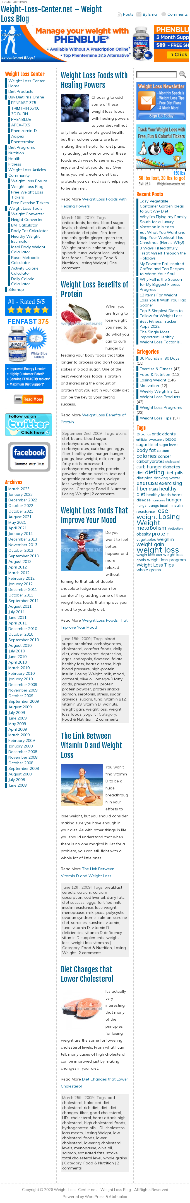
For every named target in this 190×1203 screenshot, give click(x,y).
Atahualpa (118, 1196)
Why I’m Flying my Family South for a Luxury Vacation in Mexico (163, 221)
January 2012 (20, 583)
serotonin (86, 694)
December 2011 (22, 589)
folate (117, 658)
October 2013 (20, 550)
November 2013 (22, 544)
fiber (66, 453)
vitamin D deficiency (103, 932)
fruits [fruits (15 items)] (153, 489)
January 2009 (20, 746)
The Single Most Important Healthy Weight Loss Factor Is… (161, 337)
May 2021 (17, 522)
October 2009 (20, 695)
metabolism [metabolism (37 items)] (151, 527)
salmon (99, 247)
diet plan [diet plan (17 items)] (144, 477)
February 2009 (21, 740)
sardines (79, 922)
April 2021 (17, 527)
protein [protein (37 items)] (161, 533)
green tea (113, 237)
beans (76, 438)
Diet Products (20, 91)
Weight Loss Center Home (26, 83)
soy (111, 247)
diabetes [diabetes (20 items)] (171, 467)
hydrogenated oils (79, 1127)
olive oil (86, 678)
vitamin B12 (115, 699)
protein (84, 247)
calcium (84, 892)
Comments (177, 14)
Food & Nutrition (77, 719)
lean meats (72, 1132)
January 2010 (20, 678)
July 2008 (16, 779)
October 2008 (20, 762)
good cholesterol (105, 1112)
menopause (73, 912)
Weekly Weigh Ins (156, 391)
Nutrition (16, 152)
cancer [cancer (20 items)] (164, 456)
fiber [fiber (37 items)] (142, 488)
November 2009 (22, 690)
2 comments (103, 493)
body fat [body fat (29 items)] (146, 450)
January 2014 (20, 533)
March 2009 (19, 734)
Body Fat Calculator (29, 230)
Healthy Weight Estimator (25, 239)
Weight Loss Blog (27, 186)
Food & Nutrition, (111, 488)
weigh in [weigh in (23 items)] (165, 539)
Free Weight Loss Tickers (27, 195)
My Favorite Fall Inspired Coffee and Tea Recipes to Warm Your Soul (162, 268)
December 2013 (22, 539)
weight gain (73, 709)
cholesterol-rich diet (80, 1107)
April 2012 (17, 567)
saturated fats (91, 1152)
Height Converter (27, 219)
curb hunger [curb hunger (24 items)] (149, 467)
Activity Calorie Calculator (25, 271)
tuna (82, 252)
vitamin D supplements (83, 937)
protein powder (76, 689)
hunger (102, 453)
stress (102, 694)
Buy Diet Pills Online (26, 97)
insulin (67, 673)
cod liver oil (94, 897)
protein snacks (106, 689)
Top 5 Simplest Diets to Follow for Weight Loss (161, 313)
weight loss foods (87, 483)
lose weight (100, 242)
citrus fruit (105, 227)
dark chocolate (85, 653)
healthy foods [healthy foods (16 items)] (158, 494)
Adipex (17, 136)
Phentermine (22, 141)
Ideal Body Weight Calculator (28, 249)
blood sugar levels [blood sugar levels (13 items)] (163, 445)
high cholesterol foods (104, 1122)
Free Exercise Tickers (30, 202)
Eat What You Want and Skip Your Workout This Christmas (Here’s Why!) (163, 237)
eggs (119, 448)
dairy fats (115, 897)
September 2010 (23, 639)
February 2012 (21, 578)
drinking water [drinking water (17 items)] (167, 477)
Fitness (14, 164)
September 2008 (23, 768)
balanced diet (96, 1102)
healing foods (75, 242)
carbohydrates (75, 443)
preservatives (86, 684)
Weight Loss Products (160, 396)
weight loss (99, 252)
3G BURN (19, 113)
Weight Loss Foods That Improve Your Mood (94, 515)
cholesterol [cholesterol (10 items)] (172, 462)
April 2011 (17, 623)
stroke (112, 1152)
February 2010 (21, 673)
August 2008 (20, 774)
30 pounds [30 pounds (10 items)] (143, 434)
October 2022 (20, 505)
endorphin (82, 658)
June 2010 (17, 656)
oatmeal (70, 678)
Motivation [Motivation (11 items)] (175, 528)
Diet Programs (21, 147)
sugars (86, 699)
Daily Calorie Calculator (22, 281)
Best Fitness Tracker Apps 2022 (158, 324)
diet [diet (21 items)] (140, 472)
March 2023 (19, 488)
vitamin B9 (71, 704)
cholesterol (84, 227)
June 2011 (17, 617)
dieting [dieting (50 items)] (154, 472)
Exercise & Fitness (156, 368)
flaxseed (102, 658)
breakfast (83, 643)
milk (102, 458)
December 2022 (22, 500)
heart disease (98, 663)
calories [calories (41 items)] (146, 455)
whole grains (115, 1157)
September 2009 (23, 701)
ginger (96, 237)
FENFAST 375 (23, 102)
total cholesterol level (81, 1157)
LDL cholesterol (112, 1127)
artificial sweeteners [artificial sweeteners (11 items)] (150, 440)
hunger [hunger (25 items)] (173, 500)
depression (111, 653)
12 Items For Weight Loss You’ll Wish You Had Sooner (163, 300)
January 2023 (20, 494)
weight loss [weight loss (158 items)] (157, 549)
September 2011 (23, 600)
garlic (84, 237)
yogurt (89, 714)
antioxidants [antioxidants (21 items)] (164, 434)
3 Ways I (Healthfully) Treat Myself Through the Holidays (163, 253)
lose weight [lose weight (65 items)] (152, 513)
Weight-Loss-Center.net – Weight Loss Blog (51, 14)
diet (103, 1107)
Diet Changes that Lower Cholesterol (87, 974)
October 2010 (20, 634)
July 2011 (16, 611)
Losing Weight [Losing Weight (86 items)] (158, 519)
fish (103, 232)
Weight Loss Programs (161, 407)
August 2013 (20, 561)
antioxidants (73, 222)
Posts (128, 14)
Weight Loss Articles (27, 169)
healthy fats (73, 663)
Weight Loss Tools (25, 208)
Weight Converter (27, 213)
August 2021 (20, 516)
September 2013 (23, 555)
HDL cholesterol (76, 1117)
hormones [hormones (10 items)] (158, 500)
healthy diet (83, 453)
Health (14, 158)
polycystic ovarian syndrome (93, 915)
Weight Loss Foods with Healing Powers (94, 80)
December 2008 (22, 751)
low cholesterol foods (91, 1135)
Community (19, 175)
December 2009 (22, 684)
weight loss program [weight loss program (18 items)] (166, 559)
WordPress (95, 1196)
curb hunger (102, 448)
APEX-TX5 (20, 125)
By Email (150, 14)
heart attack (104, 1117)
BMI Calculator (24, 225)
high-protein (103, 668)
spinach (69, 252)
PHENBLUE (21, 119)
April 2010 (17, 662)
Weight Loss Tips (156, 418)
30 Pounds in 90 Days (159, 358)
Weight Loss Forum (29, 180)
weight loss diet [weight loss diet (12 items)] (149, 555)
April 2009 (17, 729)
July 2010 (16, 651)
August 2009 (20, 706)
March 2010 (19, 667)
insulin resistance (77, 907)
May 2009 (17, 723)
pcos (99, 912)
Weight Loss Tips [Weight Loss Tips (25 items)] (155, 565)
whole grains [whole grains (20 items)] (148, 569)
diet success (73, 902)
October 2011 (20, 595)
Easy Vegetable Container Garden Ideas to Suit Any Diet (162, 206)
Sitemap (16, 289)
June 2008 (17, 785)
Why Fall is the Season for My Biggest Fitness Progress (161, 284)
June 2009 (17, 718)
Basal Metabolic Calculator (25, 260)
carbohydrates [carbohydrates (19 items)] (150, 461)
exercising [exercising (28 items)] (170, 483)
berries (93, 222)
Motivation (149, 385)
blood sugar (95, 438)
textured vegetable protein (93, 476)
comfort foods (97, 648)
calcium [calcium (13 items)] (163, 451)
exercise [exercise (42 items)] (147, 482)
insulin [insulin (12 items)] (165, 505)
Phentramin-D (24, 130)
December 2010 (22, 628)
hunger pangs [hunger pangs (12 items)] (147, 505)
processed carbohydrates (82, 466)
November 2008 (22, 757)
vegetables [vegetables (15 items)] (146, 539)
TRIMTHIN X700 (25, 108)
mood (118, 673)
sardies (101, 473)
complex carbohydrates (84, 446)
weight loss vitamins (90, 942)
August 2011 (20, 606)
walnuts (110, 704)
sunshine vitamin (104, 922)
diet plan (90, 232)
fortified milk (109, 902)
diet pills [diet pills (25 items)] (174, 472)
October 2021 (20, 511)
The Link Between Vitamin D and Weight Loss (91, 745)
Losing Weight (93, 262)
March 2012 (19, 572)
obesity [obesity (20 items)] (143, 534)
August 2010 (20, 645)
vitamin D (92, 704)
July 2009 (16, 712)
